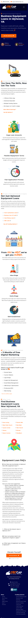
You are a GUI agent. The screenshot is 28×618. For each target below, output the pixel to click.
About (3, 599)
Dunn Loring (6, 422)
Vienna (4, 430)
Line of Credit (19, 607)
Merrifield (18, 425)
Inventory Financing (20, 612)
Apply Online (5, 601)
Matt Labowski (21, 44)
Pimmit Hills (19, 422)
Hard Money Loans (9, 218)
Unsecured (18, 604)
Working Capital (19, 609)
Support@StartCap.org (17, 1)
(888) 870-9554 (6, 1)
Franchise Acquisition (20, 614)
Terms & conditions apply (7, 393)
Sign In (3, 603)
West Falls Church (7, 425)
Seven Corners (6, 433)
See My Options (9, 35)
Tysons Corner (6, 427)
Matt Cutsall (7, 44)
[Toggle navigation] (24, 7)
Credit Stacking (19, 606)
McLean (18, 430)
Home (3, 596)
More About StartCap (10, 109)
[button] (14, 465)
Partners (4, 604)
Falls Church (19, 427)
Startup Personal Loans (21, 596)
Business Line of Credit (10, 215)
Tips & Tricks (4, 598)
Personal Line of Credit (21, 601)
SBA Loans (7, 220)
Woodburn (19, 433)
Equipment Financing (21, 611)
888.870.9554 (15, 582)
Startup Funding (19, 603)
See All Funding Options (10, 224)
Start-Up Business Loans (10, 212)
